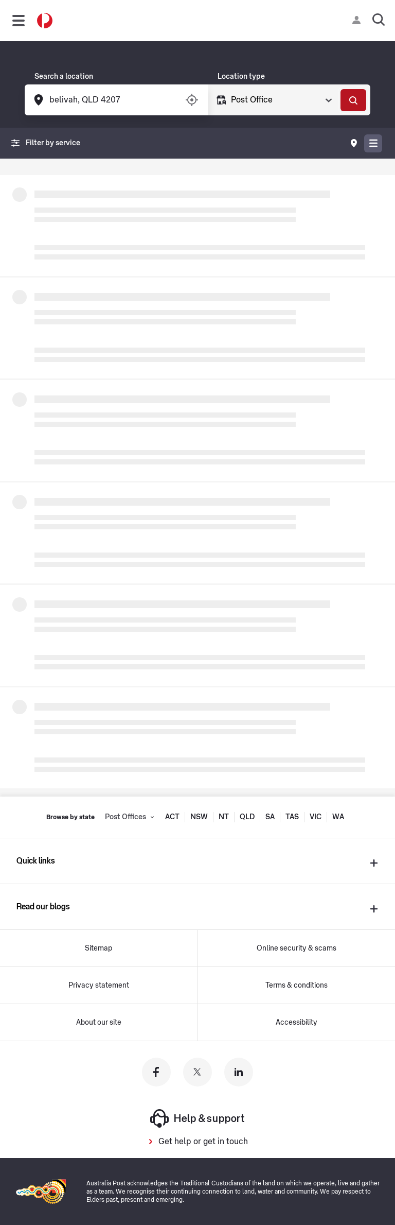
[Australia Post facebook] (156, 1072)
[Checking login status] (358, 20)
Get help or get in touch (203, 1141)
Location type (241, 76)
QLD (247, 817)
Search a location (63, 76)
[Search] (353, 100)
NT (224, 817)
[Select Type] (280, 99)
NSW (199, 817)
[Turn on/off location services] (192, 100)
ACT (172, 817)
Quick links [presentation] (35, 861)
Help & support (197, 1118)
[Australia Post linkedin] (238, 1072)
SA (270, 817)
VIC (315, 817)
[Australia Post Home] (44, 21)
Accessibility (296, 1022)
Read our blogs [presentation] (43, 907)
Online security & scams (296, 948)
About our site (98, 1022)
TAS (292, 817)
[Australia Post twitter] (197, 1072)
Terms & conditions (296, 985)
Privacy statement (98, 985)
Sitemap (98, 948)
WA (338, 817)
